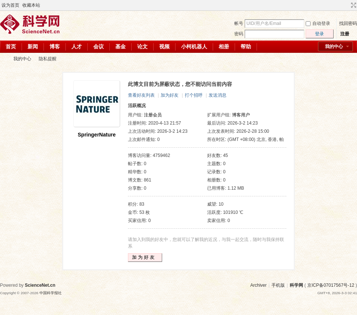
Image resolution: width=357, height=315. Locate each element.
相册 (224, 46)
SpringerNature (97, 135)
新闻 (33, 46)
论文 (142, 46)
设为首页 (10, 5)
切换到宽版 (352, 5)
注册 (344, 33)
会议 (98, 46)
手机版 (278, 285)
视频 (164, 46)
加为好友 (169, 95)
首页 (11, 46)
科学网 (3, 59)
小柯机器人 (194, 46)
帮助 (246, 46)
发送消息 (217, 95)
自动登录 (318, 23)
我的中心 (334, 46)
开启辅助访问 (346, 5)
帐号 (238, 23)
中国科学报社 (50, 293)
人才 (76, 46)
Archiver (258, 285)
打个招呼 (194, 95)
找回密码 (348, 23)
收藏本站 (31, 5)
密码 (238, 33)
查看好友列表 (141, 95)
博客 (54, 46)
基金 (120, 46)
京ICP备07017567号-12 (330, 285)
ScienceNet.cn (40, 285)
